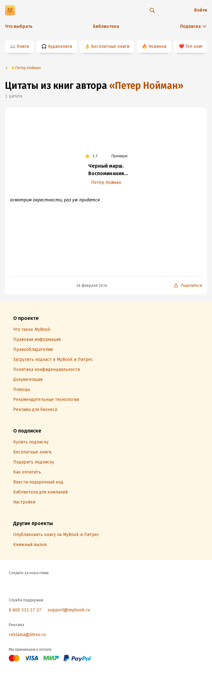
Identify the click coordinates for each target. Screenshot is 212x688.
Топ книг (194, 46)
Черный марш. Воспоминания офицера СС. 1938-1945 (106, 170)
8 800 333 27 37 (25, 610)
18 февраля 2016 (91, 285)
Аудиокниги (60, 46)
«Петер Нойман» (146, 85)
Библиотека (106, 26)
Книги (23, 46)
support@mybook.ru (69, 610)
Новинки (157, 46)
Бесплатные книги (110, 46)
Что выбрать (19, 26)
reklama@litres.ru (27, 634)
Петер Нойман (106, 182)
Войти (200, 10)
